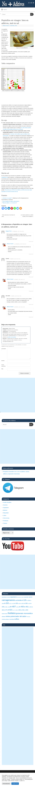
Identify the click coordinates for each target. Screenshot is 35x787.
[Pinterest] (11, 208)
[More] (20, 208)
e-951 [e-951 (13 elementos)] (23, 610)
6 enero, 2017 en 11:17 (19, 279)
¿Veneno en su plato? (7, 198)
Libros (4, 515)
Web (2, 368)
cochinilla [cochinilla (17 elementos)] (18, 600)
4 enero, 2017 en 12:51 (15, 258)
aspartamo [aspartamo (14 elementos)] (13, 597)
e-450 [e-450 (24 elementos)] (21, 607)
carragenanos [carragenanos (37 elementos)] (8, 600)
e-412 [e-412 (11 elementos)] (17, 607)
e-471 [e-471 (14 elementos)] (6, 610)
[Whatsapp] (14, 208)
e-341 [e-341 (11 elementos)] (5, 607)
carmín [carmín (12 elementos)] (30, 597)
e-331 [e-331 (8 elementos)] (29, 603)
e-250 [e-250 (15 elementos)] (16, 603)
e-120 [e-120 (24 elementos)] (24, 600)
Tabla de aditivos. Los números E (10, 202)
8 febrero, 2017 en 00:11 (18, 231)
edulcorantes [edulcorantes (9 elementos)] (5, 613)
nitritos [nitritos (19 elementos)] (8, 616)
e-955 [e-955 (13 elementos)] (26, 610)
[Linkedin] (8, 208)
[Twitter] (6, 208)
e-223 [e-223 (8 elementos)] (13, 603)
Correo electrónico (2, 365)
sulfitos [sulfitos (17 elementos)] (16, 619)
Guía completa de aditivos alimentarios (11, 201)
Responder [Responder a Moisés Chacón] (31, 254)
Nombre (2, 360)
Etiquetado (6, 512)
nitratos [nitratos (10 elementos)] (3, 616)
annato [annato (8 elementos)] (8, 597)
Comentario (2, 349)
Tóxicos (5, 523)
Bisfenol (5, 510)
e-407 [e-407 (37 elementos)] (13, 606)
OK (31, 14)
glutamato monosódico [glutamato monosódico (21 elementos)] (24, 613)
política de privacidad (12, 337)
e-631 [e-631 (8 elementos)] (16, 610)
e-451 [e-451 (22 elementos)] (26, 607)
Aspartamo (6, 507)
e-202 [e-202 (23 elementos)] (6, 603)
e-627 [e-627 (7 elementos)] (14, 610)
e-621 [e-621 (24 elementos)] (10, 610)
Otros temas (6, 518)
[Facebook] (3, 208)
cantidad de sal (4, 177)
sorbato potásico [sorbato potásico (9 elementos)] (5, 619)
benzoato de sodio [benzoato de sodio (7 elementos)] (20, 597)
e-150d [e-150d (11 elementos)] (28, 600)
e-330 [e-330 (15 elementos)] (26, 603)
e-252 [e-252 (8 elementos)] (19, 603)
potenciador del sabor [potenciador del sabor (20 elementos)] (18, 616)
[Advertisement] (17, 395)
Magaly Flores (9, 231)
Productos (5, 520)
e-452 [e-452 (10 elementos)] (30, 607)
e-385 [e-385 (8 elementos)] (9, 607)
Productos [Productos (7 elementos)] (28, 616)
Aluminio (5, 505)
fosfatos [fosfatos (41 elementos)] (12, 613)
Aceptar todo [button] (15, 783)
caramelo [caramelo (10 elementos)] (26, 597)
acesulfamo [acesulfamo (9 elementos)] (4, 597)
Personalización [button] (6, 783)
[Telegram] (17, 208)
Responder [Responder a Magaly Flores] (31, 241)
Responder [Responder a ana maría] (31, 304)
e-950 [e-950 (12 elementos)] (19, 610)
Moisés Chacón (6, 25)
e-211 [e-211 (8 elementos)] (10, 603)
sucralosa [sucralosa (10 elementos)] (11, 619)
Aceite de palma (7, 502)
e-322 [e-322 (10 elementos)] (22, 603)
